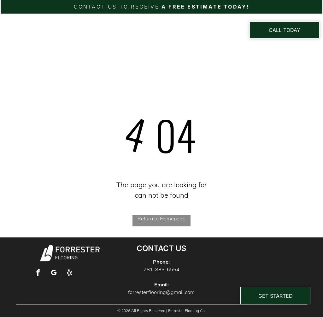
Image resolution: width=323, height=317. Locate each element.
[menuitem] (115, 32)
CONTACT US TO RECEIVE (116, 6)
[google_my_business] (54, 273)
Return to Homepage (161, 218)
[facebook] (38, 273)
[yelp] (69, 273)
